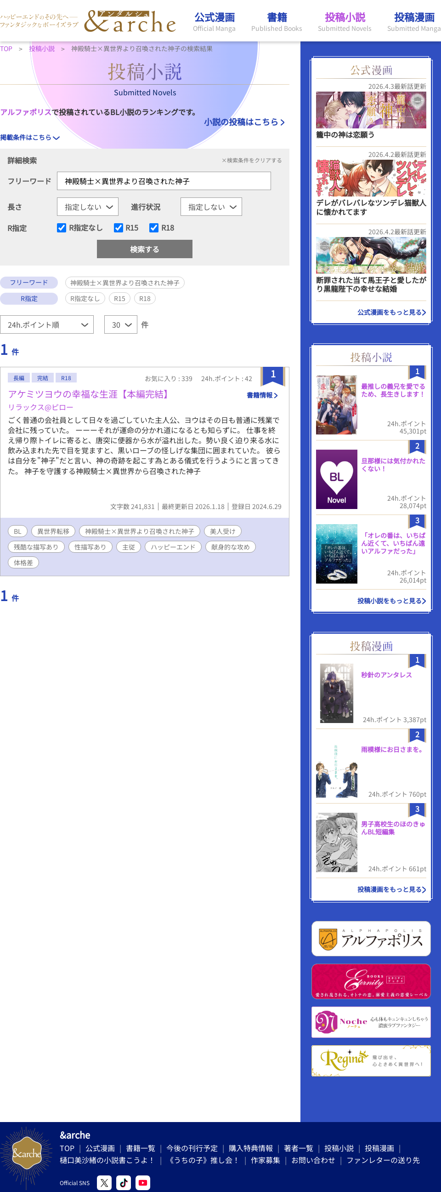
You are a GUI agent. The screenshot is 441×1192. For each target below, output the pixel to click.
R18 (167, 227)
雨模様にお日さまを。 (393, 749)
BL (18, 531)
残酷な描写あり (36, 546)
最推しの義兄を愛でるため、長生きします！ (393, 390)
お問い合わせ (313, 1159)
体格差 (23, 562)
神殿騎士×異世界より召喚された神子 (139, 531)
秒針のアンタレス (386, 674)
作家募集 (265, 1159)
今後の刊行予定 (192, 1147)
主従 (128, 546)
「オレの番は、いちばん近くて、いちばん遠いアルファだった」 (393, 543)
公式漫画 (100, 1147)
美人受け (223, 531)
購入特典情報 (251, 1147)
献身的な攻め (230, 546)
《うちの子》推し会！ (203, 1159)
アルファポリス (25, 111)
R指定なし (86, 227)
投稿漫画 (379, 1147)
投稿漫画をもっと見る (389, 889)
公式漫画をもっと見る (389, 312)
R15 (131, 227)
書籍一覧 (140, 1147)
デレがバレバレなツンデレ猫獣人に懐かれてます (371, 207)
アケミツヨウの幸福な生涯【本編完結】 (90, 393)
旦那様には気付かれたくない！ (393, 464)
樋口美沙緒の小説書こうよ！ (107, 1159)
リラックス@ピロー (41, 406)
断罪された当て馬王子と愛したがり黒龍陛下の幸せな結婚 (371, 284)
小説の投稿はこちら (241, 121)
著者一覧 (298, 1147)
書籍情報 (259, 395)
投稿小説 (339, 1147)
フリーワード (29, 181)
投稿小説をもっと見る (389, 600)
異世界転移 (53, 531)
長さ (14, 207)
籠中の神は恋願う (345, 134)
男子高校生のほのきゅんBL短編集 (393, 827)
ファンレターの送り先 (383, 1159)
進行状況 (145, 207)
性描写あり (90, 546)
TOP (67, 1147)
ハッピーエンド (173, 546)
